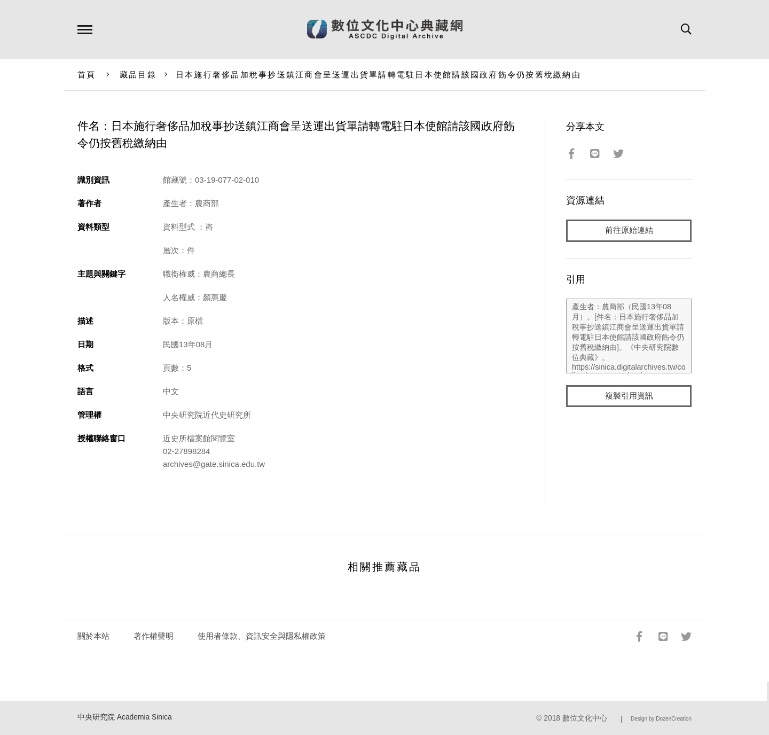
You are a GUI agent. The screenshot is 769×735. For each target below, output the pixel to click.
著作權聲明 (154, 635)
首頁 (86, 74)
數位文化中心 (584, 718)
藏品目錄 (138, 74)
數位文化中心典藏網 (384, 29)
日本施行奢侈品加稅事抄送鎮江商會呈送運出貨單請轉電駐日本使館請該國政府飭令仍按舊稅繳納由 (378, 74)
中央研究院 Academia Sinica (124, 717)
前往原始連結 (629, 230)
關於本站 (93, 635)
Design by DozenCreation (661, 719)
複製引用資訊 (629, 396)
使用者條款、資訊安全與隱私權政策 (262, 635)
